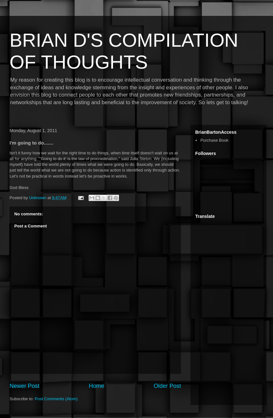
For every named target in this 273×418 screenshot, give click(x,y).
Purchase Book (214, 140)
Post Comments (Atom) (56, 398)
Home (96, 386)
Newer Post (24, 386)
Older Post (167, 386)
